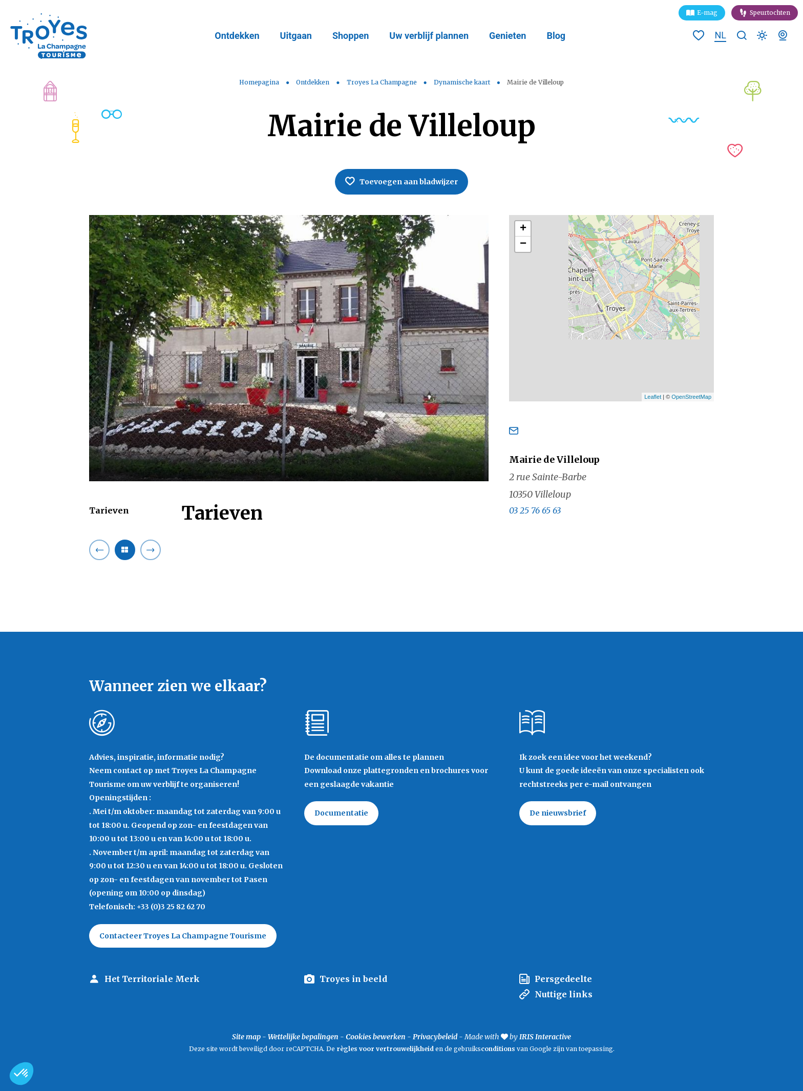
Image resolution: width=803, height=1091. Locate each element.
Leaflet (652, 397)
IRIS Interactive (545, 1036)
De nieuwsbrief (558, 813)
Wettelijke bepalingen (303, 1036)
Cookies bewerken (376, 1036)
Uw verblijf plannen (429, 35)
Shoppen (350, 35)
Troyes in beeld (353, 979)
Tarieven (109, 510)
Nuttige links (564, 994)
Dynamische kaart (463, 82)
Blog (555, 35)
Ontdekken (237, 35)
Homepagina (259, 82)
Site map (246, 1036)
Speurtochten (770, 12)
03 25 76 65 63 (535, 510)
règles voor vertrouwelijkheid (385, 1049)
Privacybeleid (435, 1036)
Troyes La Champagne (382, 82)
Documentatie (341, 813)
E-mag (707, 12)
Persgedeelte (563, 979)
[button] (21, 1073)
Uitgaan (296, 35)
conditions (499, 1049)
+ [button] (523, 229)
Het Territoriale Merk (152, 979)
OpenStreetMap (691, 397)
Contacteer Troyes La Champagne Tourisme (182, 935)
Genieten (507, 35)
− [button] (523, 244)
